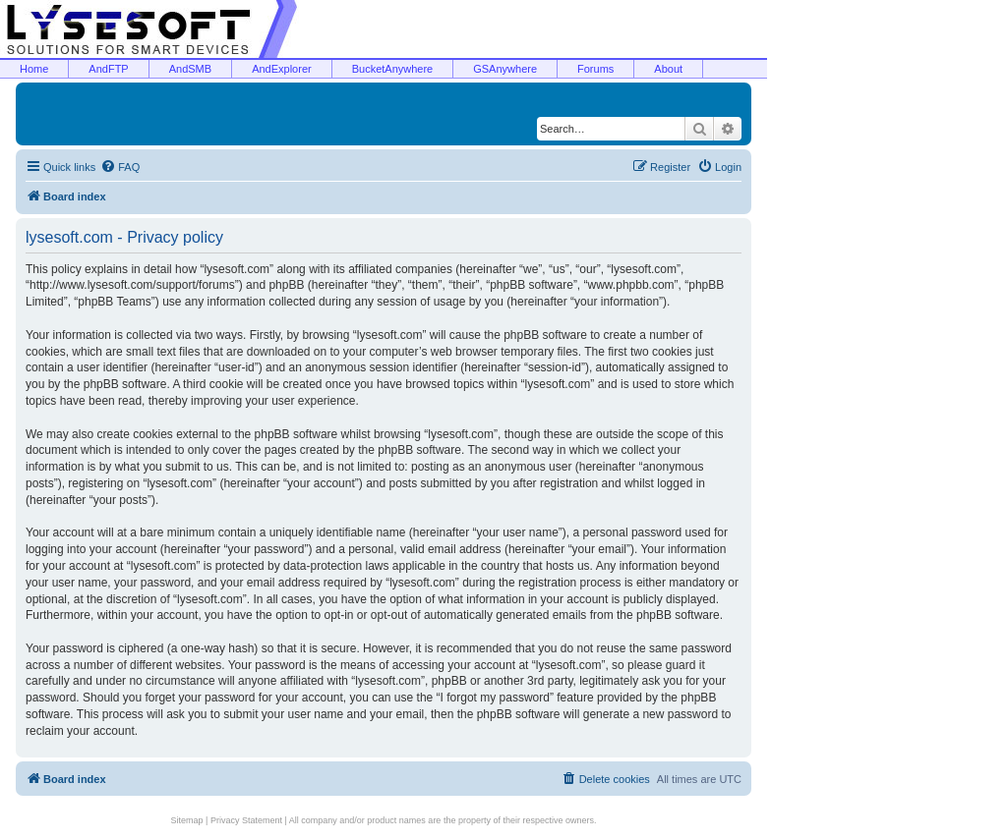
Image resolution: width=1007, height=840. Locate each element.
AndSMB (190, 69)
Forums (595, 69)
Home (34, 69)
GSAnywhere (505, 69)
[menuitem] (120, 167)
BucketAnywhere (393, 69)
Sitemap (187, 820)
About (668, 69)
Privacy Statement (246, 820)
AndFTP (108, 69)
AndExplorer (282, 69)
